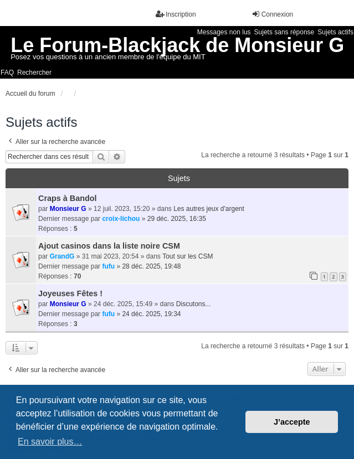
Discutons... (193, 304)
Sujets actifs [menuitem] (335, 32)
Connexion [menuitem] (272, 14)
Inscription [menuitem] (176, 14)
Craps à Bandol (67, 198)
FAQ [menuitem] (7, 72)
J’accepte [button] (292, 421)
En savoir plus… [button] (50, 441)
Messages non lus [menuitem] (224, 32)
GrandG (62, 256)
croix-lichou (121, 219)
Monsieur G (68, 209)
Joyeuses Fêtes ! (70, 293)
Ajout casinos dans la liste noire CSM (109, 245)
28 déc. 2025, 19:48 (151, 266)
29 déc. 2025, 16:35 (176, 219)
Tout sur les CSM (187, 256)
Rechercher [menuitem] (34, 72)
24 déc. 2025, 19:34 (151, 314)
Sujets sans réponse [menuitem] (284, 32)
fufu (108, 266)
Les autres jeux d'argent (208, 209)
